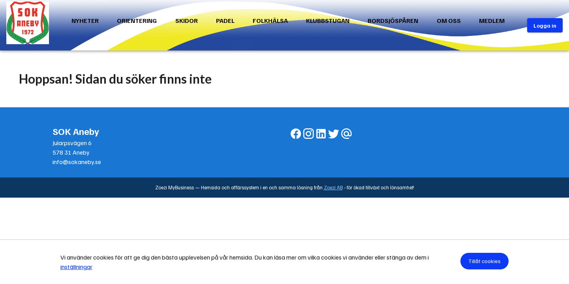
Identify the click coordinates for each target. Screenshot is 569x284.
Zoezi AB (333, 187)
